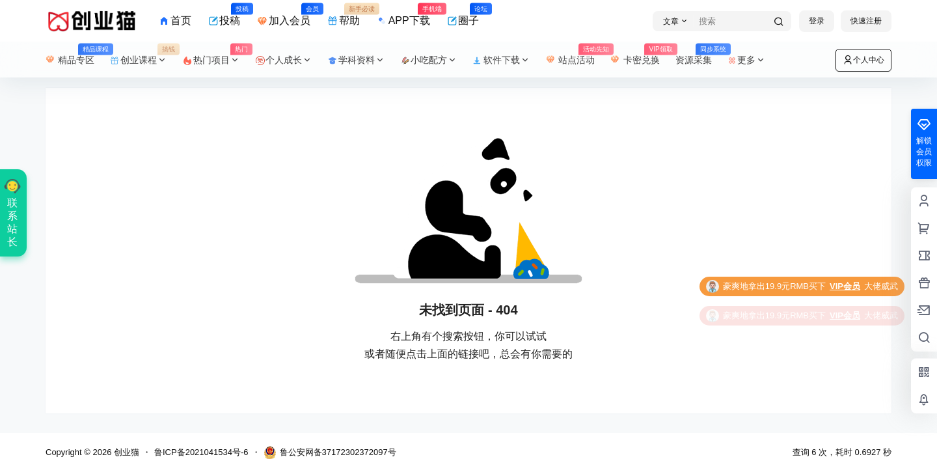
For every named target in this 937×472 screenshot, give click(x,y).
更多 (747, 60)
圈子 (463, 15)
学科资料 (356, 60)
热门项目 (215, 60)
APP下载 (403, 15)
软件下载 (501, 60)
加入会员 (283, 15)
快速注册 (866, 20)
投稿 (224, 15)
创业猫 (125, 452)
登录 (816, 20)
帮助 (343, 15)
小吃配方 (429, 60)
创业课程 (142, 60)
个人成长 (284, 60)
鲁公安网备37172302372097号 (330, 452)
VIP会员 (845, 286)
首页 (175, 20)
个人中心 (863, 60)
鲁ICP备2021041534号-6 (201, 452)
